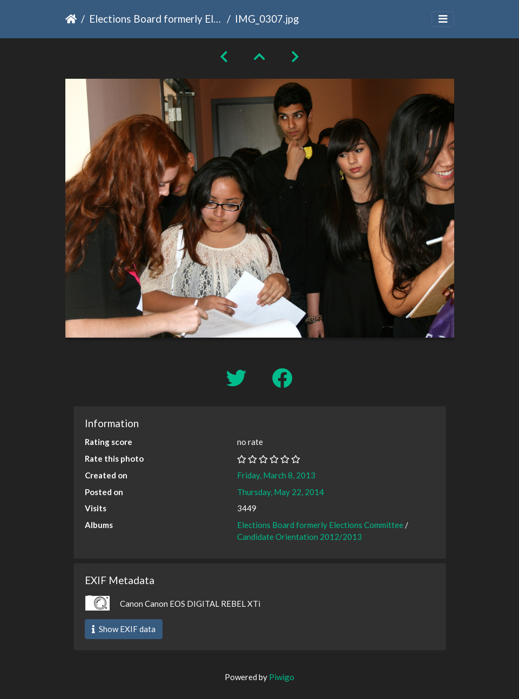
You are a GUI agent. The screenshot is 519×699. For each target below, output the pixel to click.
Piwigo (281, 677)
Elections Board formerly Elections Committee (156, 18)
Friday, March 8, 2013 (276, 475)
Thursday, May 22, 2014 (280, 492)
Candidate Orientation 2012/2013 (299, 537)
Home (71, 18)
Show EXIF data (124, 629)
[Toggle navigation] (443, 19)
